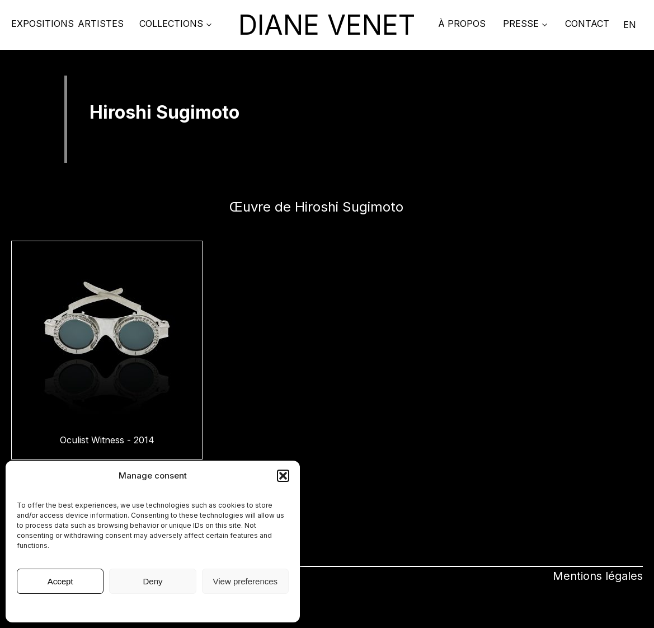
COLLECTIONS (171, 23)
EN (629, 24)
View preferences (245, 581)
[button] (283, 475)
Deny (152, 581)
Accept (60, 581)
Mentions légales (152, 607)
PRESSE (521, 23)
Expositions (42, 23)
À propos (462, 23)
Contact (587, 23)
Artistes (101, 23)
